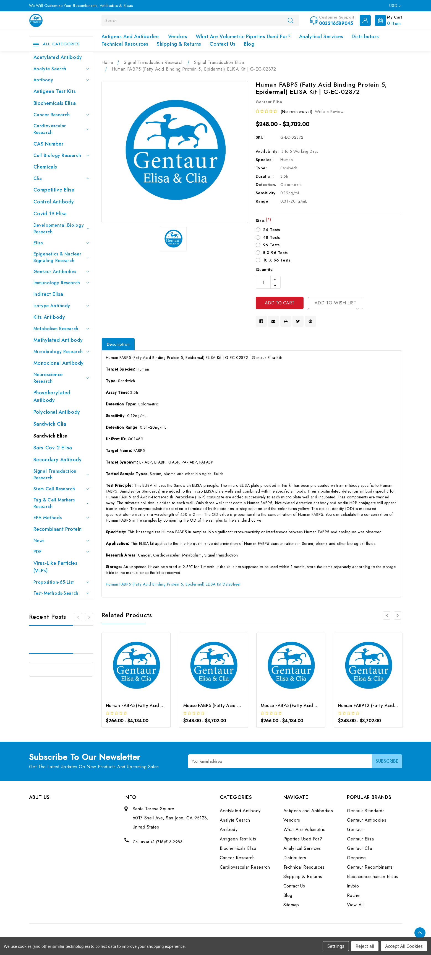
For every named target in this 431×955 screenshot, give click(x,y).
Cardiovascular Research (61, 129)
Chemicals (45, 166)
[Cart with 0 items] (387, 20)
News (61, 540)
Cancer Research (61, 115)
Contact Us (223, 44)
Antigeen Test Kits (54, 91)
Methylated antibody (58, 340)
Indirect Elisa (48, 294)
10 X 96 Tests (277, 260)
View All (355, 905)
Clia (61, 178)
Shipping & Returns (179, 44)
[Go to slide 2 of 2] (387, 615)
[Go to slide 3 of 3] (78, 617)
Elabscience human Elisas (372, 876)
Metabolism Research (61, 328)
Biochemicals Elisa (54, 103)
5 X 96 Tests (275, 253)
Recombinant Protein (57, 529)
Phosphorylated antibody (51, 396)
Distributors (365, 36)
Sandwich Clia (49, 424)
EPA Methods (61, 517)
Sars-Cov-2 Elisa (52, 447)
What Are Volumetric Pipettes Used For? (243, 36)
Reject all (365, 946)
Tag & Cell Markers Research (61, 503)
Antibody (61, 80)
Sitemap (291, 905)
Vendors (177, 36)
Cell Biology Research (61, 155)
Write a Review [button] (329, 111)
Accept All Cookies (404, 946)
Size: (263, 221)
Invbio (353, 886)
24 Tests (271, 230)
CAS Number (48, 143)
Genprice (356, 858)
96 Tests (271, 245)
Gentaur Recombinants (370, 867)
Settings (335, 946)
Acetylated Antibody (57, 57)
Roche (353, 895)
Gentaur (355, 829)
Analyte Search (61, 69)
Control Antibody (53, 201)
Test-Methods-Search (61, 593)
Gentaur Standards (366, 811)
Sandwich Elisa (50, 435)
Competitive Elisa (54, 189)
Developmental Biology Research (61, 228)
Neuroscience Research (61, 377)
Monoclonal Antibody (58, 363)
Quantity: (265, 269)
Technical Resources (124, 44)
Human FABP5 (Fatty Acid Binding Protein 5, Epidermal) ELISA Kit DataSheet (173, 584)
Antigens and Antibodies (130, 36)
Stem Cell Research (61, 489)
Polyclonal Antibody (56, 412)
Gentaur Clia (359, 848)
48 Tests (271, 237)
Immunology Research (61, 282)
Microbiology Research (61, 351)
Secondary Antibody (57, 459)
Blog (249, 44)
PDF (61, 551)
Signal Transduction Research (61, 474)
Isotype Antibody (61, 305)
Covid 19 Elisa (50, 213)
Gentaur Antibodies (61, 271)
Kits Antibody (49, 317)
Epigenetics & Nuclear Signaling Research (61, 257)
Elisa (61, 243)
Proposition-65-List (61, 582)
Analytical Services (321, 36)
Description (118, 344)
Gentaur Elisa (360, 839)
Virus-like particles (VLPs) (55, 567)
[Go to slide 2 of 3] (89, 617)
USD (395, 5)
